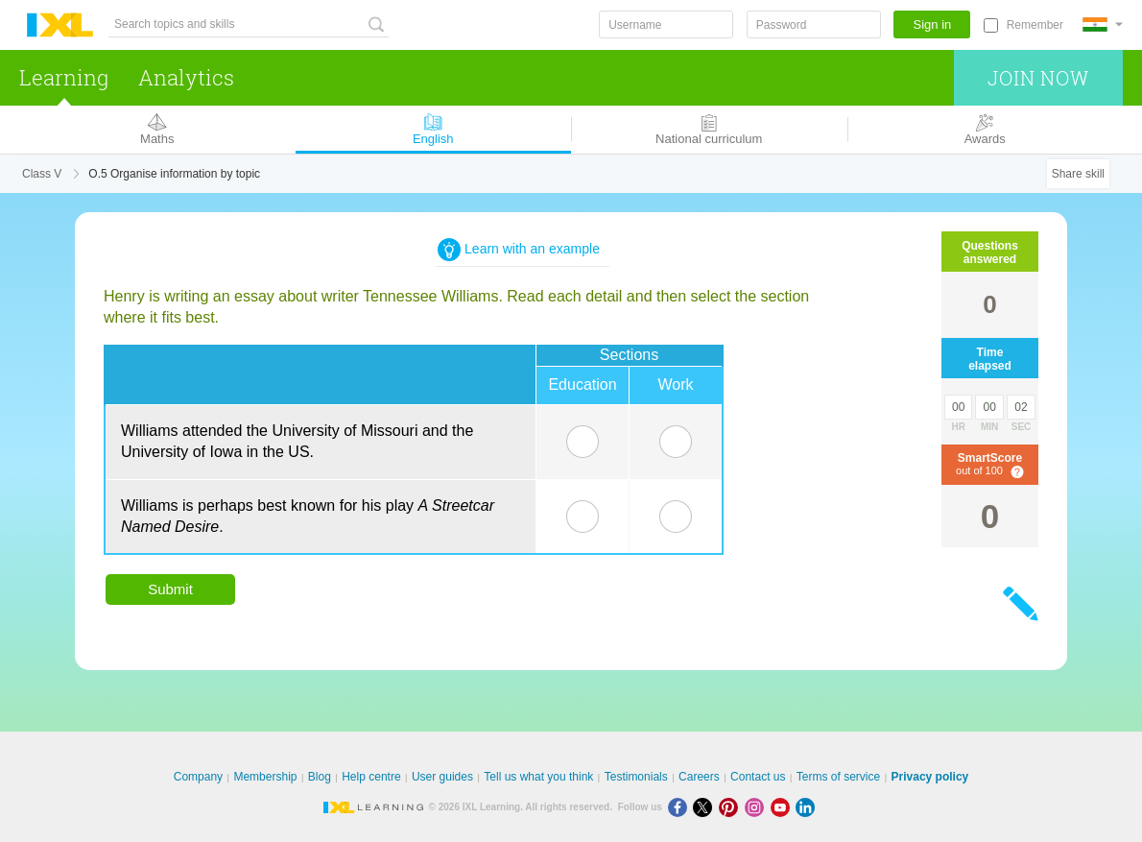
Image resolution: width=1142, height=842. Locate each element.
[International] (1103, 24)
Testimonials (636, 776)
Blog (319, 776)
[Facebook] (681, 807)
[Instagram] (758, 807)
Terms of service (838, 776)
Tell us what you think (538, 776)
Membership (265, 776)
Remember (1035, 25)
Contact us (757, 776)
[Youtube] (784, 807)
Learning (63, 77)
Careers (699, 776)
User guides (442, 776)
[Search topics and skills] (248, 24)
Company (198, 776)
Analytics (186, 77)
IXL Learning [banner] (60, 25)
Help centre (371, 776)
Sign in (933, 24)
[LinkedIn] (807, 807)
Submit (170, 589)
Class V (41, 173)
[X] (706, 807)
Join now (1037, 77)
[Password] (814, 24)
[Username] (666, 24)
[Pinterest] (732, 807)
